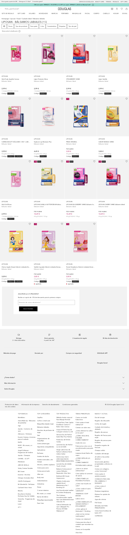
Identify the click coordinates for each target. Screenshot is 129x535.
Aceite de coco (81, 443)
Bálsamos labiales (43, 427)
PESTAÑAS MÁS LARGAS (84, 465)
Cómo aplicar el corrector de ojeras (84, 475)
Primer (39, 487)
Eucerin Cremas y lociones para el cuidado (26, 438)
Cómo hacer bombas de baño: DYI (103, 512)
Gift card (124, 1)
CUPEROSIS (98, 516)
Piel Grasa (98, 502)
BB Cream (21, 471)
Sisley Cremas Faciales (25, 468)
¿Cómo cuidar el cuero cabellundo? (83, 490)
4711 (19, 507)
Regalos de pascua (101, 432)
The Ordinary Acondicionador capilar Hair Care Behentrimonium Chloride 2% (65, 499)
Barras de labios (42, 497)
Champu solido (100, 450)
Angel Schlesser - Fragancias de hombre (25, 451)
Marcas (55, 13)
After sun (40, 474)
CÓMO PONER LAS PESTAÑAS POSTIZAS (83, 480)
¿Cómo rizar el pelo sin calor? (83, 485)
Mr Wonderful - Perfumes (26, 484)
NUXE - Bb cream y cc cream (25, 446)
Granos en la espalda (83, 529)
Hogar (116, 13)
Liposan (13, 19)
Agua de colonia (100, 499)
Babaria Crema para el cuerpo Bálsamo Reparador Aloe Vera (63, 471)
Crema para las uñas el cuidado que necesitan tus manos (84, 524)
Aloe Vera (79, 532)
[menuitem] (9, 13)
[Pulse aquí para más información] (93, 4)
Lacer (20, 504)
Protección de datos (11, 404)
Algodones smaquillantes (45, 447)
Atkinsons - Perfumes (25, 434)
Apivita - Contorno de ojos (25, 430)
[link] (16, 64)
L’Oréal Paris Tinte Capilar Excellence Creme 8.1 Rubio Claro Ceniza (64, 425)
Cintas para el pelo (43, 471)
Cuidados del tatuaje (102, 453)
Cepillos (40, 417)
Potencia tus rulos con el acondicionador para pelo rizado (84, 448)
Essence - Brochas (24, 475)
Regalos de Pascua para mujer (103, 436)
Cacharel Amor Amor (25, 487)
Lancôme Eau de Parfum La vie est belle (64, 446)
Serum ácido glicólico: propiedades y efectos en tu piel (103, 464)
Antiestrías (40, 484)
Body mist (40, 477)
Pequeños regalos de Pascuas (102, 446)
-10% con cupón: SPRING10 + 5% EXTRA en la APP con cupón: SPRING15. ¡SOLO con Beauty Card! (62, 4)
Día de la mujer (100, 417)
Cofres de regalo (100, 424)
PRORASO (21, 462)
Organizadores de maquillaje (43, 440)
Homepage (5, 19)
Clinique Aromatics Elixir (26, 478)
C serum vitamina (42, 490)
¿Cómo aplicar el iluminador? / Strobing (83, 510)
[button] (64, 377)
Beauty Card (99, 1)
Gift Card (21, 13)
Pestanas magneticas (102, 491)
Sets (38, 435)
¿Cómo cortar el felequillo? (100, 487)
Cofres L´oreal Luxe (43, 421)
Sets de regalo (8, 13)
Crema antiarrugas (43, 443)
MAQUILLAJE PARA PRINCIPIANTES (101, 507)
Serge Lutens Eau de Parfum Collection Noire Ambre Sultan (64, 452)
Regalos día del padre (102, 421)
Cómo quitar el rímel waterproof (82, 423)
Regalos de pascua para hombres (103, 441)
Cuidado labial (27, 19)
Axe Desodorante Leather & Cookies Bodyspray (65, 491)
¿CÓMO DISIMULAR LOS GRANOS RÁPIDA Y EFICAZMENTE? (84, 504)
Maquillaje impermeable (45, 500)
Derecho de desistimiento (50, 404)
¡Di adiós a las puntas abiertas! (102, 458)
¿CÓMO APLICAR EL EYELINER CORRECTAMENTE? (82, 438)
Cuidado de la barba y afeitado (102, 428)
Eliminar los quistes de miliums (102, 495)
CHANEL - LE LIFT (23, 459)
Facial (87, 13)
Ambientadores (42, 481)
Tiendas (108, 1)
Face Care (40, 503)
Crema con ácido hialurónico (81, 418)
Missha (20, 491)
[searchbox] (19, 9)
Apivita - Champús (24, 455)
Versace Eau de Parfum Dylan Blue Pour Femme (64, 436)
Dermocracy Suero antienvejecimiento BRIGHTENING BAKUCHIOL (65, 459)
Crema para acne (43, 468)
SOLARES (32, 13)
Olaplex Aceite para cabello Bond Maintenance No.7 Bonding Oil (63, 484)
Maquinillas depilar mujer (45, 424)
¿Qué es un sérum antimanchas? (82, 470)
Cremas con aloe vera (83, 427)
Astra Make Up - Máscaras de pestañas (26, 422)
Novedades (43, 13)
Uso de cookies (10, 407)
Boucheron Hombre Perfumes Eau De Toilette (26, 495)
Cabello (106, 13)
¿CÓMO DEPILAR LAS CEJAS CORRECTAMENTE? (83, 460)
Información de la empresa (30, 404)
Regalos (116, 1)
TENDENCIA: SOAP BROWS (82, 495)
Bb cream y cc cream (44, 493)
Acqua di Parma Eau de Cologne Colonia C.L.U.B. (64, 431)
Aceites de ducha (43, 456)
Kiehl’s (20, 442)
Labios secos (80, 499)
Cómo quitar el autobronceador (100, 475)
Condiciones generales (70, 404)
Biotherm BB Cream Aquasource (62, 477)
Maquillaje (76, 13)
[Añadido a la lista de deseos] (29, 36)
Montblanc (21, 417)
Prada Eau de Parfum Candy (63, 441)
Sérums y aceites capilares (46, 465)
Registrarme (28, 309)
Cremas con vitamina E (83, 519)
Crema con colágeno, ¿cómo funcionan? (102, 470)
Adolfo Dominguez (24, 481)
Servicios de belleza (86, 1)
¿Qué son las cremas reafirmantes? (83, 515)
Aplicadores (41, 450)
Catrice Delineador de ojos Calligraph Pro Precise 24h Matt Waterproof (63, 508)
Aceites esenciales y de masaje (45, 461)
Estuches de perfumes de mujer (45, 431)
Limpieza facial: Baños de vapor (84, 454)
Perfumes (65, 13)
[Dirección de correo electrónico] (46, 302)
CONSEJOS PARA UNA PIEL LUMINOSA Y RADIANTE (102, 481)
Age (19, 426)
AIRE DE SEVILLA (23, 465)
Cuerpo (96, 13)
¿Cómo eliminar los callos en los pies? (84, 432)
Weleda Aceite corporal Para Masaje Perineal (64, 418)
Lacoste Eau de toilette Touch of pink (64, 465)
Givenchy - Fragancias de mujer (26, 500)
